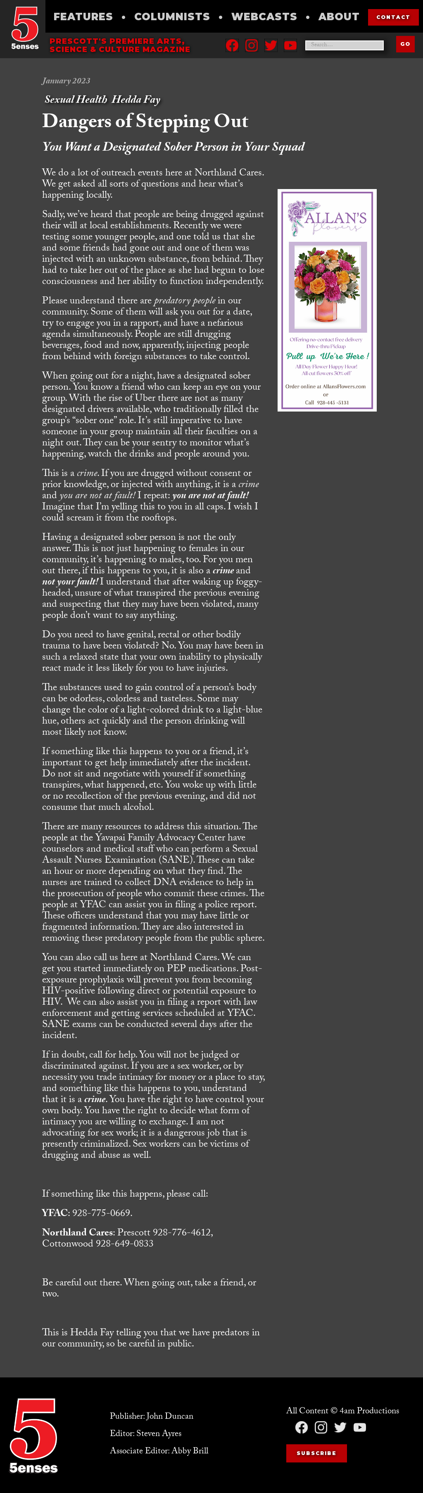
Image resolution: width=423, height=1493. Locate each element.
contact (393, 17)
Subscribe (317, 1453)
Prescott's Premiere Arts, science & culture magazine (120, 45)
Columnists (172, 17)
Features (83, 17)
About (339, 17)
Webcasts (264, 17)
